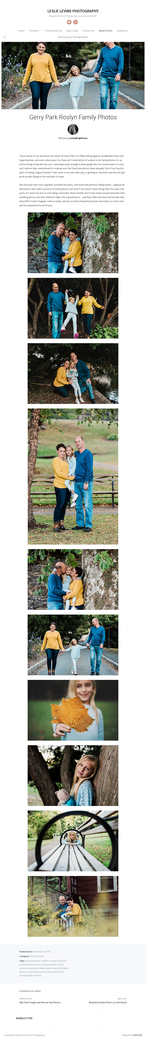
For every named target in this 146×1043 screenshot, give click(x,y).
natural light (45, 968)
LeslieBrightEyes (78, 138)
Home (21, 30)
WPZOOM (137, 1035)
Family (41, 956)
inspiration (33, 968)
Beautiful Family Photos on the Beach (108, 1002)
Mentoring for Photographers (73, 37)
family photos (34, 964)
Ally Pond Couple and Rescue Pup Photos (40, 1002)
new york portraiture (36, 971)
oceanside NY (53, 971)
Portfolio (33, 30)
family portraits (49, 964)
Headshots (122, 30)
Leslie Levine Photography (73, 10)
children (45, 960)
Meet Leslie (72, 30)
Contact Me (88, 30)
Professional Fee (53, 30)
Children (33, 956)
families (23, 964)
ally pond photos (33, 960)
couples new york (58, 960)
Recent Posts (105, 30)
